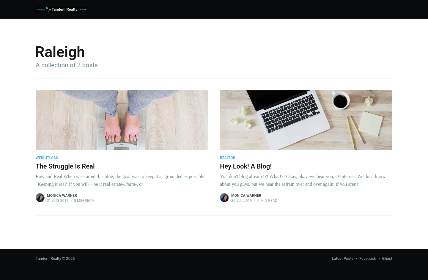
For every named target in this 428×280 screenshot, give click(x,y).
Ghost (387, 258)
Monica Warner (62, 196)
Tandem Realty (48, 258)
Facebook (367, 258)
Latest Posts (343, 258)
